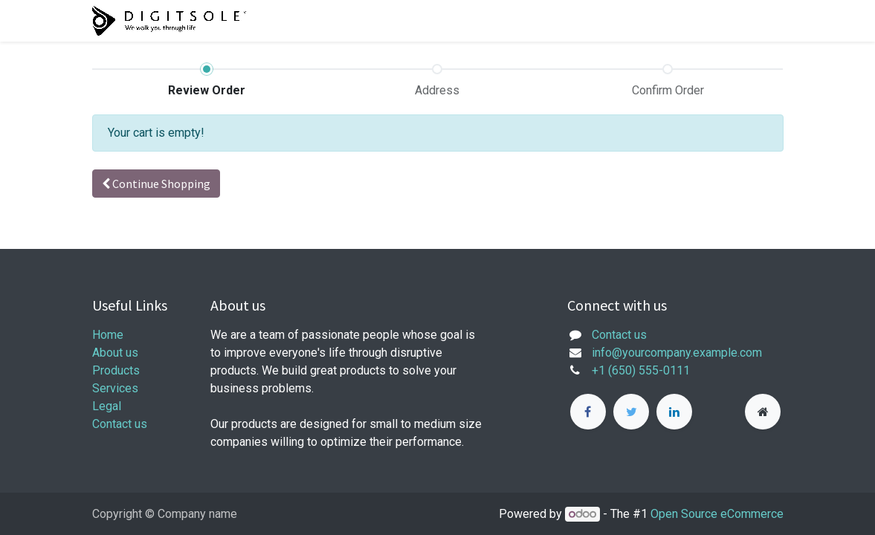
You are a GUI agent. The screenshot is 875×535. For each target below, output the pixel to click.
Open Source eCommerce (717, 514)
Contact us (119, 424)
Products (116, 370)
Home (107, 335)
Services (115, 388)
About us (115, 353)
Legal (106, 406)
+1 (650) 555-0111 (641, 370)
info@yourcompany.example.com (677, 353)
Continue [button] (156, 183)
